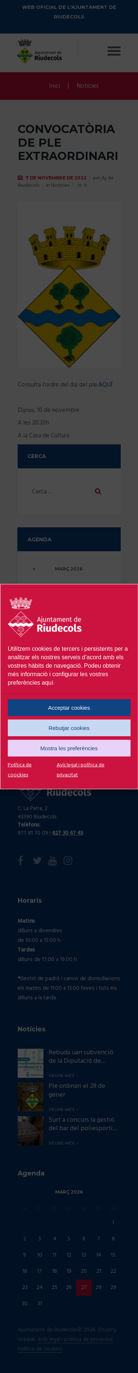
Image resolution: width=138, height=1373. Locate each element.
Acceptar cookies (69, 707)
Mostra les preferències (69, 748)
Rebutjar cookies (69, 727)
